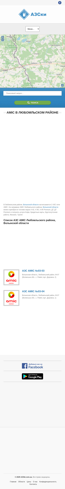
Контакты (33, 484)
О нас (35, 482)
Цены (29, 482)
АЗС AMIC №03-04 (33, 291)
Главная (13, 482)
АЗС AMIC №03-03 (33, 270)
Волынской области (31, 205)
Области (21, 482)
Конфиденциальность (48, 482)
